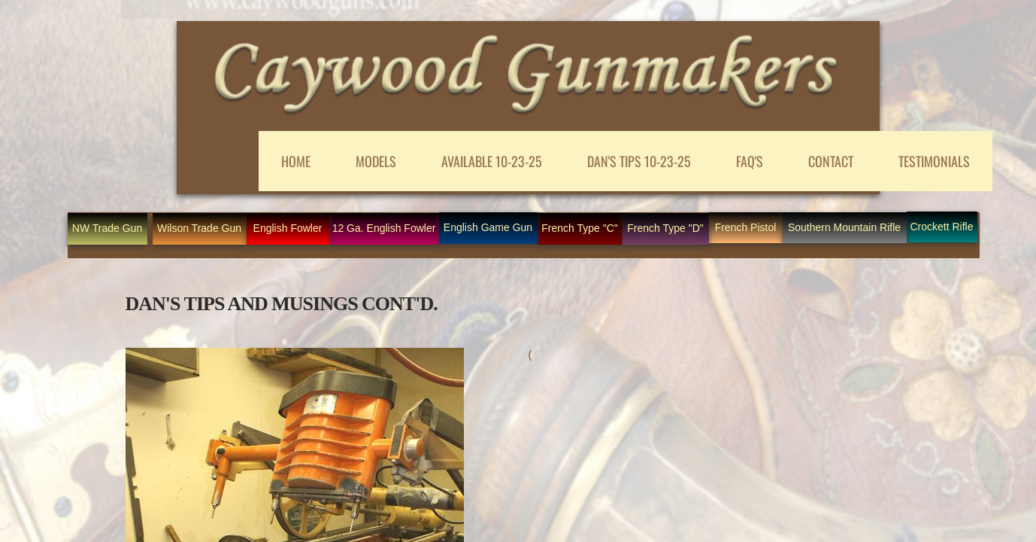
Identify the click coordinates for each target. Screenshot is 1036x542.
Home (295, 161)
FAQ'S (749, 161)
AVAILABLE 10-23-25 (491, 161)
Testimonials (934, 161)
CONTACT (830, 161)
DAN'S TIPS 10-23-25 (639, 161)
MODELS (376, 161)
